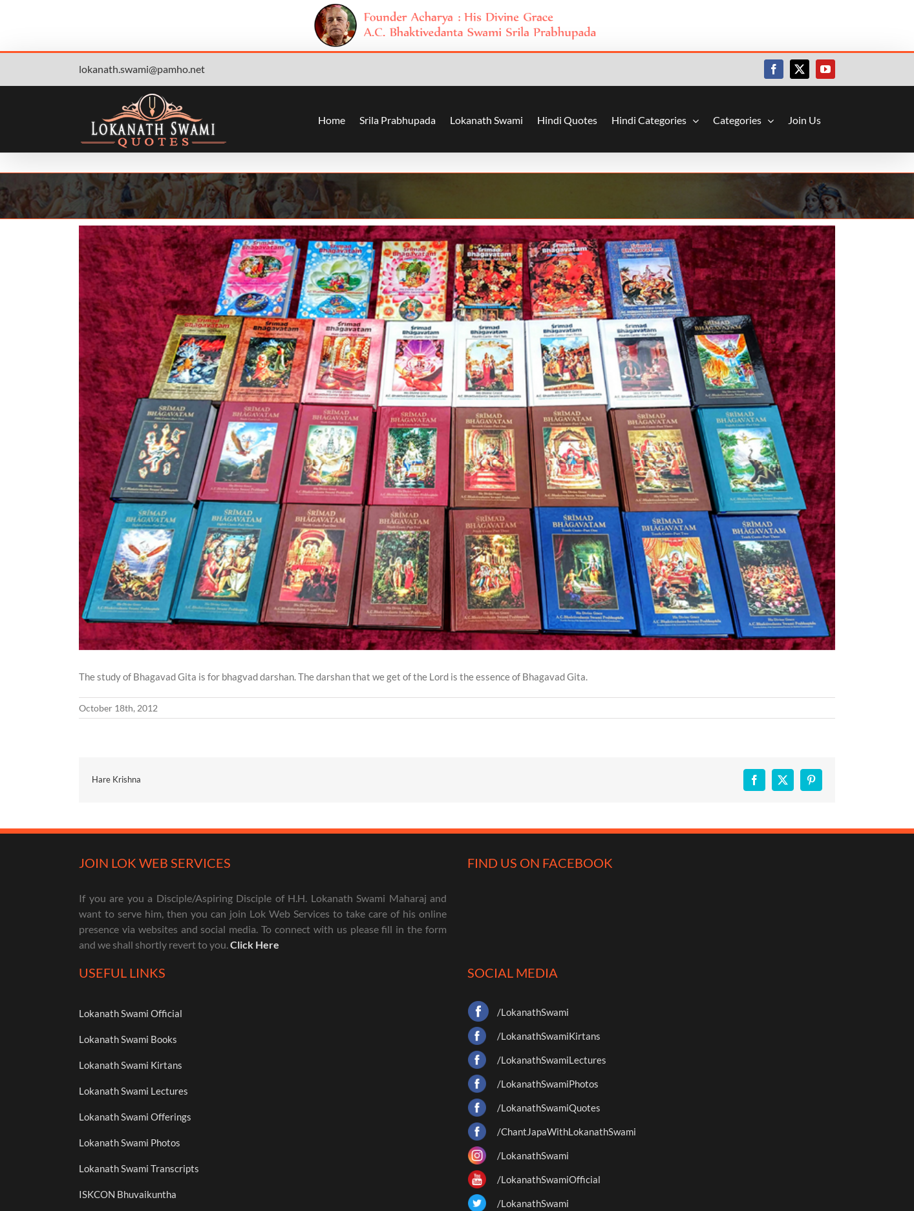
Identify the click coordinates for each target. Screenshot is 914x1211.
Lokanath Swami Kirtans (130, 1065)
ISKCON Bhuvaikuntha (127, 1194)
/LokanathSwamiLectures (551, 1060)
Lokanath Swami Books (128, 1039)
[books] (457, 438)
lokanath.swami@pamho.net (142, 69)
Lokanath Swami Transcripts (139, 1168)
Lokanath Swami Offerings (135, 1116)
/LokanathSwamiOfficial (548, 1179)
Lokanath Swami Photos (129, 1142)
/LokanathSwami (533, 1012)
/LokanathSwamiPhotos (548, 1084)
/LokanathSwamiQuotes (548, 1107)
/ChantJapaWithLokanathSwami (566, 1131)
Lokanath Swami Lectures (133, 1091)
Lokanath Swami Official (130, 1013)
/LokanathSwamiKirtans (548, 1036)
